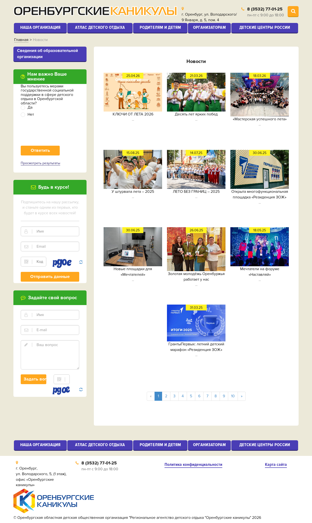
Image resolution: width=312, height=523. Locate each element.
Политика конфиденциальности (193, 464)
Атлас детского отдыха (100, 27)
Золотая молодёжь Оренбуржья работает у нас (196, 276)
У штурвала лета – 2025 (133, 191)
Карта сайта (276, 464)
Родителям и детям (160, 27)
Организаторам (209, 27)
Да (30, 107)
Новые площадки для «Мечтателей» (133, 272)
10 (233, 396)
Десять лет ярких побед (196, 114)
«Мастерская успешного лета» (260, 119)
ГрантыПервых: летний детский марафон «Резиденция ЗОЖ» (196, 347)
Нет (31, 114)
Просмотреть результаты (40, 163)
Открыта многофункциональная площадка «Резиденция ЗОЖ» (259, 194)
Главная (21, 39)
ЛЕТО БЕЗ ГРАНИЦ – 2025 (196, 191)
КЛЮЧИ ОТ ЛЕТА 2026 (133, 114)
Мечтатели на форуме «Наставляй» (259, 272)
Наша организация (40, 27)
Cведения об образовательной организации (47, 53)
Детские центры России (264, 27)
